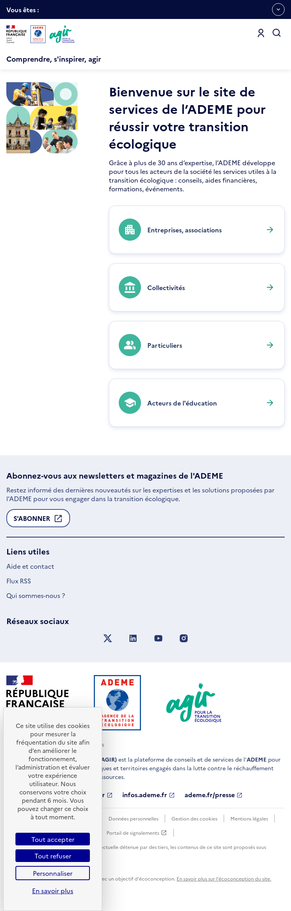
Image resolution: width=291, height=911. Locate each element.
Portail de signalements (137, 833)
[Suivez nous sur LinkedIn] (133, 638)
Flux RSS (18, 580)
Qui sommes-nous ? (35, 595)
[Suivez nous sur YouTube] (158, 638)
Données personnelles (133, 818)
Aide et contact (30, 566)
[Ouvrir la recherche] (277, 33)
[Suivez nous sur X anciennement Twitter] (107, 638)
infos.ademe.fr (148, 794)
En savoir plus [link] (52, 890)
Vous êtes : (22, 12)
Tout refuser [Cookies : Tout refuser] (52, 855)
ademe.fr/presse (213, 794)
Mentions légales (249, 818)
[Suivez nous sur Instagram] (184, 638)
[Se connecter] (261, 33)
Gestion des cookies (194, 818)
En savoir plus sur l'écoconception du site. (224, 878)
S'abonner (38, 520)
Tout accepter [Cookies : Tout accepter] (52, 839)
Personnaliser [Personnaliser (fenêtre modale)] (52, 873)
